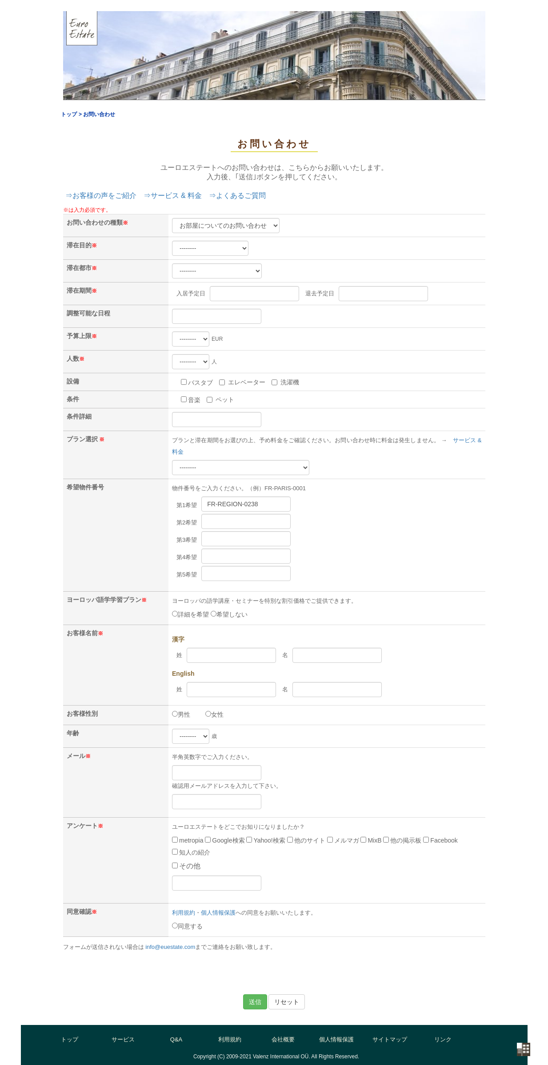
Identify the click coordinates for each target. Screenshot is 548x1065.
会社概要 (283, 1039)
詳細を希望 (190, 614)
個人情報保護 (218, 912)
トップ (69, 1039)
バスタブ (197, 382)
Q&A (176, 1039)
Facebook (440, 840)
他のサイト (306, 840)
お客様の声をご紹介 (104, 195)
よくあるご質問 (241, 195)
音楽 (190, 399)
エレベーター (242, 382)
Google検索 (224, 840)
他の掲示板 (402, 840)
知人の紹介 (191, 852)
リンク (443, 1039)
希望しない (229, 614)
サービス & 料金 (176, 195)
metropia (187, 840)
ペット (220, 399)
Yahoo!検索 (265, 840)
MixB (370, 840)
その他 (186, 866)
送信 (255, 1001)
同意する (187, 926)
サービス (123, 1039)
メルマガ (343, 840)
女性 (214, 714)
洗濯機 (285, 382)
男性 (181, 714)
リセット (286, 1001)
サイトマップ (389, 1039)
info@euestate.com (170, 947)
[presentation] (274, 972)
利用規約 (183, 912)
